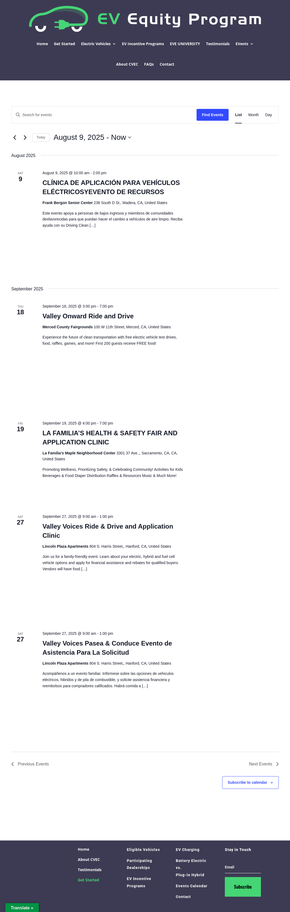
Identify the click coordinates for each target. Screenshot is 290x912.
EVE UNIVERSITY (185, 43)
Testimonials (218, 43)
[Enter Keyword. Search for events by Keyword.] (104, 114)
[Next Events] (25, 137)
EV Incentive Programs (143, 43)
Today (41, 137)
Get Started (64, 43)
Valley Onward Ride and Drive (88, 316)
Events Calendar (191, 886)
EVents (242, 43)
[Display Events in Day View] (268, 114)
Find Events (212, 115)
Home (42, 43)
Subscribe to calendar (247, 782)
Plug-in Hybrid (190, 875)
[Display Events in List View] (238, 114)
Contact (167, 64)
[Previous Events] (14, 137)
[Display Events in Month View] (253, 114)
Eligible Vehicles (143, 849)
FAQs (149, 64)
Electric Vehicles (96, 43)
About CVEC (127, 64)
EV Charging (188, 849)
